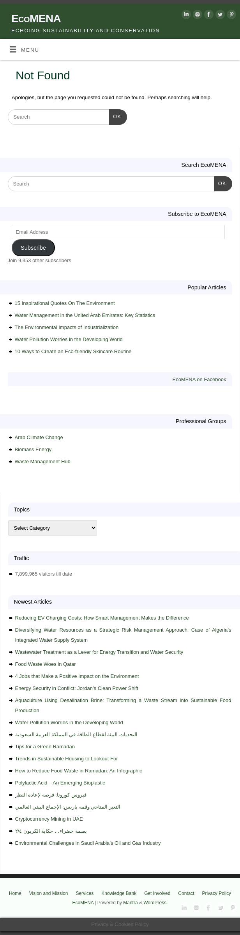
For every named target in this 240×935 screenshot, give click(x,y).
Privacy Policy (216, 893)
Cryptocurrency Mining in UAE (49, 819)
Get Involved (157, 893)
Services (85, 893)
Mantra (130, 902)
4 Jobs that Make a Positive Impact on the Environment (77, 676)
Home (15, 893)
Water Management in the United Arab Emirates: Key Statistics (85, 315)
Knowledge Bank (118, 893)
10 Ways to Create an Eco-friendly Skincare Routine (73, 351)
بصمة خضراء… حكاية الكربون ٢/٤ (51, 831)
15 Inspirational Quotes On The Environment (65, 303)
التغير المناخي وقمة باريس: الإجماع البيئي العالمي (67, 807)
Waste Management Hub (43, 461)
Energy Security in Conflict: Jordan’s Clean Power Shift (76, 688)
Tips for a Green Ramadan (45, 746)
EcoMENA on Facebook (199, 379)
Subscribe (33, 248)
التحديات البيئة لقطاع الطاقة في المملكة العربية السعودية (76, 734)
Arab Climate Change (39, 437)
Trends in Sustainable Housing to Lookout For (66, 759)
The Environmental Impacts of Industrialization (67, 327)
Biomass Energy (33, 449)
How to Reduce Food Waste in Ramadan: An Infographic (78, 771)
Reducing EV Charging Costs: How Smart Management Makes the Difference (102, 618)
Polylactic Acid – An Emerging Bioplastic (60, 783)
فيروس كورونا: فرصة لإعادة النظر (50, 795)
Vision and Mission (48, 893)
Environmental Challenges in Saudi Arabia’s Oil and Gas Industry (88, 843)
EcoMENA (36, 18)
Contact (186, 893)
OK (115, 115)
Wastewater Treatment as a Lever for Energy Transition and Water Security (99, 652)
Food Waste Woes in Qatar (45, 664)
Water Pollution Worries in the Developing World (69, 339)
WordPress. (155, 902)
